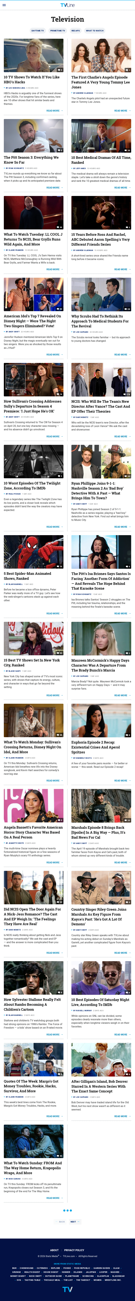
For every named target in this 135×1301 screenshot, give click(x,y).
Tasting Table (32, 1280)
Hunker (66, 1272)
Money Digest (18, 1276)
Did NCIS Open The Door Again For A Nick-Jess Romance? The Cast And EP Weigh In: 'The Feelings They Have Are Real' (32, 916)
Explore (55, 1268)
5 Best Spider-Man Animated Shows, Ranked (27, 576)
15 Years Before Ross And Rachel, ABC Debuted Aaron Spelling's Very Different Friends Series (100, 239)
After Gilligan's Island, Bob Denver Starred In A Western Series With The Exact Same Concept (99, 1086)
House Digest (51, 1272)
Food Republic (82, 1268)
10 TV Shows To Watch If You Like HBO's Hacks (32, 79)
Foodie (67, 1268)
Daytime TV (38, 30)
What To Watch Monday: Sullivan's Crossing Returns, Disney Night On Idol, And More (32, 747)
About (54, 1250)
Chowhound (26, 1268)
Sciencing (88, 1276)
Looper (103, 1272)
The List (68, 1280)
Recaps (76, 30)
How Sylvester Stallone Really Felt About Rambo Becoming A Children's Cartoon (32, 1004)
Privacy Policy (74, 1250)
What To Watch (94, 30)
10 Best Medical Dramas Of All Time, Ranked (101, 160)
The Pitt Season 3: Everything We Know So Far (31, 160)
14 (61, 394)
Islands (77, 1272)
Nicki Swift (35, 1276)
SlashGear (118, 1276)
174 (128, 394)
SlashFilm (103, 1276)
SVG (19, 1280)
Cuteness (42, 1268)
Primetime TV (57, 30)
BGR (14, 1268)
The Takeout (83, 1280)
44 (61, 227)
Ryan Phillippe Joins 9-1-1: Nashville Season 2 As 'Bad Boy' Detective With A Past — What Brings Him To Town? (97, 490)
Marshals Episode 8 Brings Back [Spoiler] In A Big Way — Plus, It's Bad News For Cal (98, 832)
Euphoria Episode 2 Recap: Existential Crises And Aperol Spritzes (95, 747)
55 (61, 902)
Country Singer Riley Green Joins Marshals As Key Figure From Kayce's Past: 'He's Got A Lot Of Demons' (98, 916)
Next (73, 1221)
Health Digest (32, 1272)
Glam (116, 1268)
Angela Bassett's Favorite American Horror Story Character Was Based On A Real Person (33, 832)
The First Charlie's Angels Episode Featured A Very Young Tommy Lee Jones (100, 82)
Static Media (52, 1256)
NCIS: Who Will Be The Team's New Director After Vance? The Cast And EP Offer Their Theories (100, 406)
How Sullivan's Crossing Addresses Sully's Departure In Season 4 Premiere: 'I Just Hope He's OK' (32, 406)
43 (61, 309)
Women (97, 1280)
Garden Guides (102, 1268)
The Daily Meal (52, 1280)
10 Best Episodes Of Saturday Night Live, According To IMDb (100, 1002)
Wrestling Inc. (113, 1280)
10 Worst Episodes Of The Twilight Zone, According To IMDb (32, 486)
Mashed (115, 1272)
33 (61, 653)
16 (61, 566)
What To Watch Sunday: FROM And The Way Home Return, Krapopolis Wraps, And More (33, 1168)
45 (61, 1155)
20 (129, 476)
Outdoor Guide (53, 1276)
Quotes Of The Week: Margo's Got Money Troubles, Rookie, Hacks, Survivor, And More (31, 1086)
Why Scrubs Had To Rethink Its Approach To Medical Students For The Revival (100, 321)
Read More (53, 110)
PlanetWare (72, 1276)
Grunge (16, 1272)
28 (129, 309)
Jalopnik (91, 1272)
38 (129, 150)
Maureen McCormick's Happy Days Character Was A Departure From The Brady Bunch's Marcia (100, 665)
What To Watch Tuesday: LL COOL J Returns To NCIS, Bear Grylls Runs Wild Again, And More (33, 239)
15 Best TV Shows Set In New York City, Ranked (32, 663)
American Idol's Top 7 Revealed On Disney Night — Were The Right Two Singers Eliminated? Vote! (32, 321)
